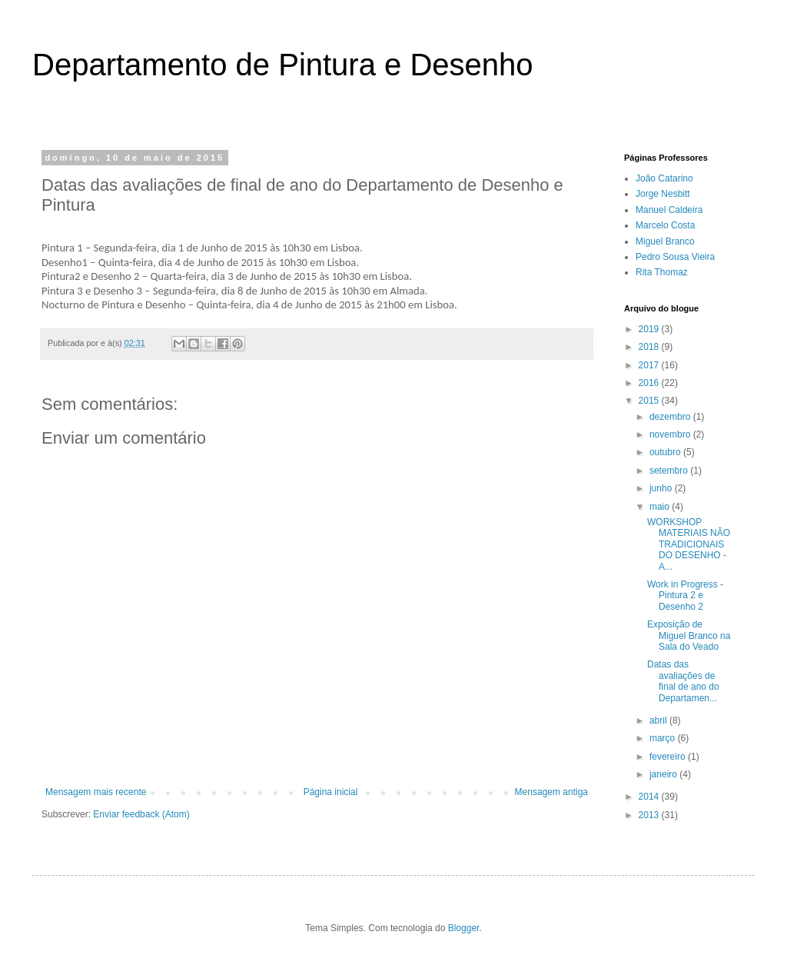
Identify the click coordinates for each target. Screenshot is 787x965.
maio (660, 506)
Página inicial (331, 792)
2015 (650, 400)
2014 (650, 796)
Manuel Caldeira (669, 210)
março (663, 738)
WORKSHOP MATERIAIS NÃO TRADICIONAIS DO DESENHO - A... (688, 544)
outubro (666, 452)
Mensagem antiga (551, 792)
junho (662, 488)
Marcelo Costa (665, 225)
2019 (650, 329)
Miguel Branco (665, 241)
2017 (650, 365)
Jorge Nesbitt (663, 193)
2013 (650, 815)
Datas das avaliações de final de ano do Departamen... (683, 681)
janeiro (664, 774)
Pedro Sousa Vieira (675, 256)
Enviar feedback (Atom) (141, 814)
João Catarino (664, 178)
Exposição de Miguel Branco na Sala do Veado (688, 635)
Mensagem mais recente (95, 792)
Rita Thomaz (662, 272)
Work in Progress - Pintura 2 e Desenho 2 (685, 595)
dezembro (671, 416)
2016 (650, 383)
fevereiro (668, 756)
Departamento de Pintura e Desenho (282, 65)
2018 (650, 346)
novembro (671, 434)
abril (659, 720)
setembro (669, 470)
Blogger (464, 928)
